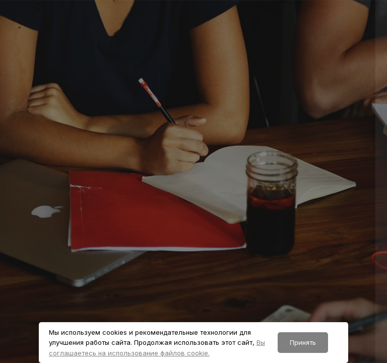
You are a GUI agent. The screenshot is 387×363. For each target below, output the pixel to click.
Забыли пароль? (345, 252)
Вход (281, 305)
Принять (303, 342)
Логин (201, 158)
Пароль (204, 206)
